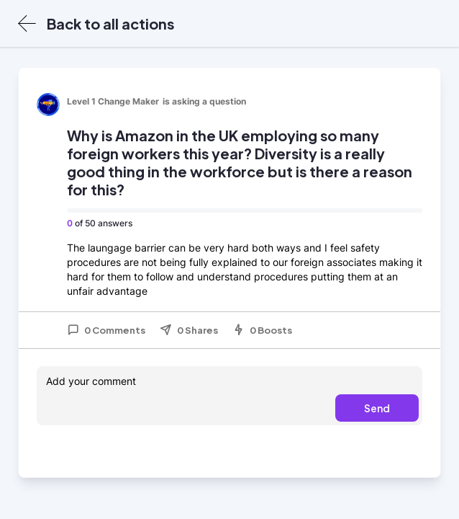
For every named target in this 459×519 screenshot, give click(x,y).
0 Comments (106, 330)
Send (377, 408)
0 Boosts (262, 330)
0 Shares (189, 330)
